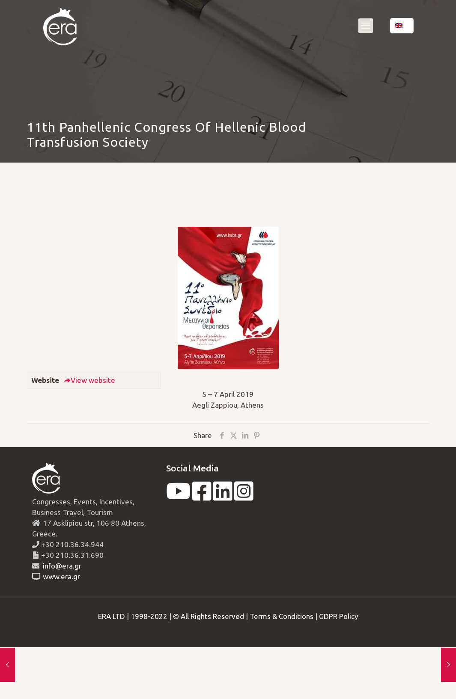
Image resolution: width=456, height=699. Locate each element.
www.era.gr (59, 576)
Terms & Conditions (281, 616)
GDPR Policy (338, 616)
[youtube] (178, 496)
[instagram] (243, 496)
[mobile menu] (365, 25)
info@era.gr (61, 566)
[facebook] (202, 496)
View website (89, 380)
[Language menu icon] (402, 25)
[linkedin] (222, 496)
